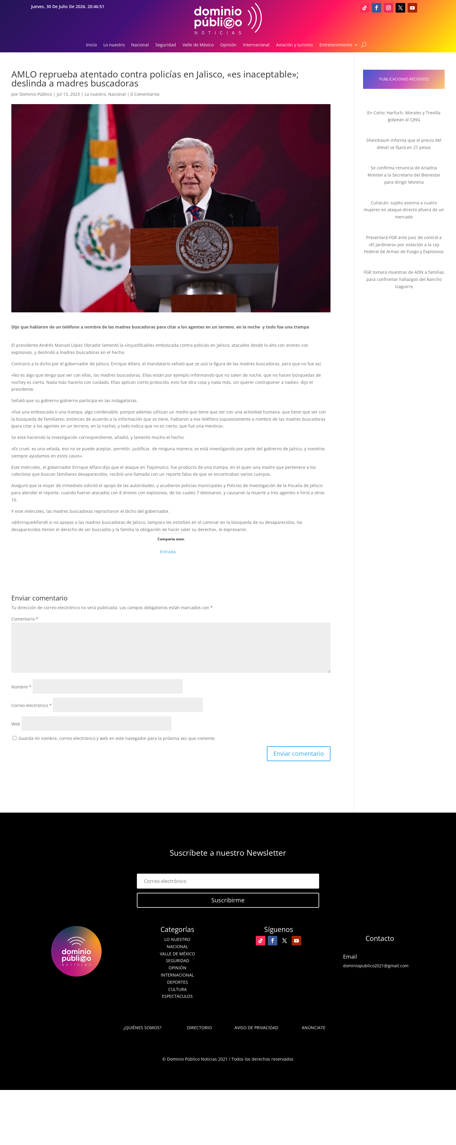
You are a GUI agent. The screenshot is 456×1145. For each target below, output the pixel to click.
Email (350, 956)
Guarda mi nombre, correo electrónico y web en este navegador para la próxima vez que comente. (117, 738)
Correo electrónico (31, 705)
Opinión (228, 45)
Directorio (199, 1027)
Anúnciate (313, 1027)
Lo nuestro (114, 45)
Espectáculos (177, 996)
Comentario (24, 619)
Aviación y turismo (294, 45)
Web (15, 724)
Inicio (91, 45)
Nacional (140, 45)
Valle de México (198, 45)
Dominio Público (35, 94)
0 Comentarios (145, 94)
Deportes (177, 982)
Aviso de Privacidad (256, 1027)
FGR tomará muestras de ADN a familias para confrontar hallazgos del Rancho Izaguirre (404, 279)
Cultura (177, 989)
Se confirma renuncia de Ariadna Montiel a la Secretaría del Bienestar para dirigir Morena (404, 175)
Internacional (256, 45)
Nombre (21, 687)
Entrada (168, 551)
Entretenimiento (335, 45)
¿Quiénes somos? (142, 1027)
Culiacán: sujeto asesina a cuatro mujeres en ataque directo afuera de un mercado (404, 210)
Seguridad (165, 45)
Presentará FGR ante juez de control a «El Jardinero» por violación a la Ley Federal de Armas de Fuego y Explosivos (404, 245)
